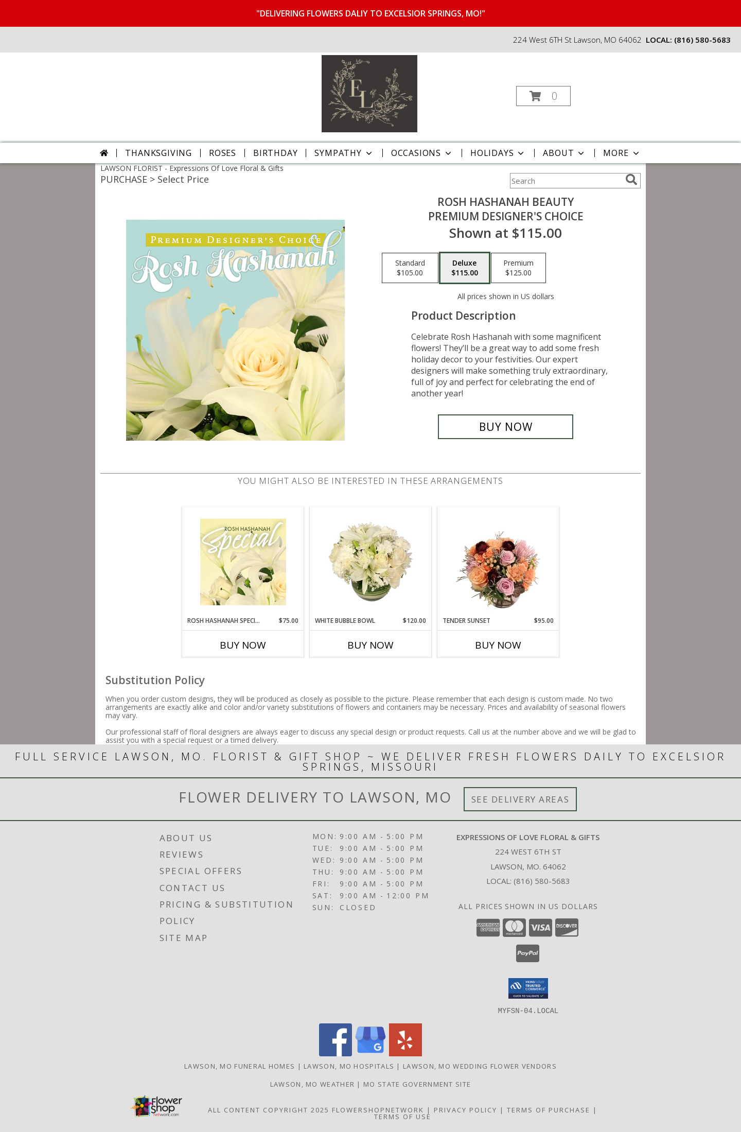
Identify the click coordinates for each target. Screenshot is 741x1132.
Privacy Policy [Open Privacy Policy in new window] (465, 1109)
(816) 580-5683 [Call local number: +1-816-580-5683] (702, 39)
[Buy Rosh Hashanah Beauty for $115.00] (505, 426)
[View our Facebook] (335, 1053)
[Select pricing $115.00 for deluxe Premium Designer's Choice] (464, 268)
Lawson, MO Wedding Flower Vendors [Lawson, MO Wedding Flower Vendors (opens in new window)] (480, 1065)
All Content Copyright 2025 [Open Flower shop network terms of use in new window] (268, 1109)
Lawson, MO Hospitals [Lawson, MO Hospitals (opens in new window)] (349, 1065)
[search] (631, 179)
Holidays (498, 153)
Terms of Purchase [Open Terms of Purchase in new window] (548, 1109)
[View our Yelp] (405, 1053)
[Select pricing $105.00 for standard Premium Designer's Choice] (410, 268)
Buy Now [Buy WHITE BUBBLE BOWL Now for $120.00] (370, 645)
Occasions (422, 153)
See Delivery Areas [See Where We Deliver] (520, 799)
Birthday (275, 153)
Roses (222, 153)
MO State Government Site (417, 1083)
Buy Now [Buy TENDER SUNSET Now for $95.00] (498, 645)
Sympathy (344, 153)
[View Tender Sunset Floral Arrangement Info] (498, 562)
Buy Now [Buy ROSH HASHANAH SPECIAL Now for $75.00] (243, 645)
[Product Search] (565, 180)
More (622, 153)
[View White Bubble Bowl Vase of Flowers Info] (371, 562)
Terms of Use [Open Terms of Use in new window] (402, 1116)
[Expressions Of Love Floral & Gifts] (369, 93)
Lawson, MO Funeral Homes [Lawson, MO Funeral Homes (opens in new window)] (239, 1065)
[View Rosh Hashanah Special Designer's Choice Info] (243, 562)
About (564, 153)
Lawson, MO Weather (312, 1083)
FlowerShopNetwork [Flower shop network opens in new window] (378, 1109)
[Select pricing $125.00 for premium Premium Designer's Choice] (518, 268)
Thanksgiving (158, 153)
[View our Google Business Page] (370, 1053)
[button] (543, 96)
